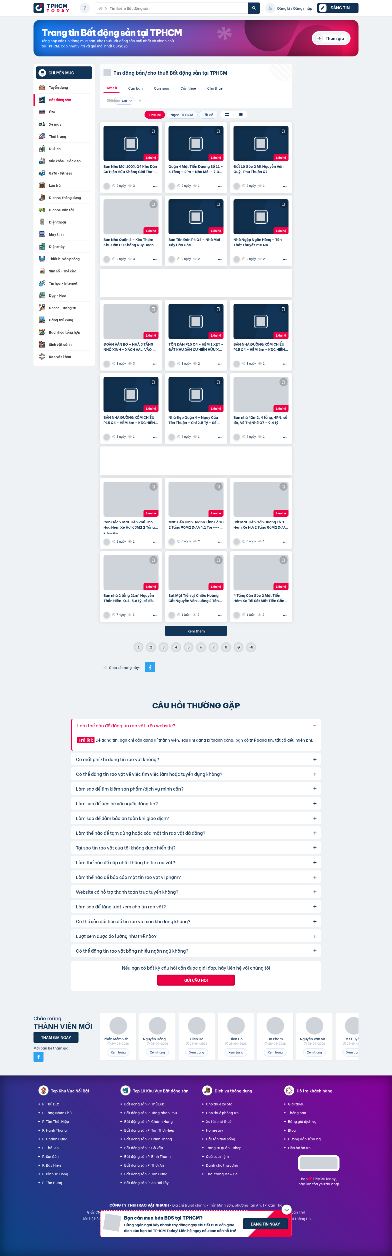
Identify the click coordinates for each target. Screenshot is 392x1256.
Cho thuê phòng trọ (222, 1112)
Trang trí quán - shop (224, 1147)
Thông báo (297, 1112)
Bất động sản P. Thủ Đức (144, 1103)
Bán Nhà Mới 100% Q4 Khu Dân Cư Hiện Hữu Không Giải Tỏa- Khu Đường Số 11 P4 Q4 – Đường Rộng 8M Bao (130, 169)
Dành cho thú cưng (222, 1165)
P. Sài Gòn (50, 1156)
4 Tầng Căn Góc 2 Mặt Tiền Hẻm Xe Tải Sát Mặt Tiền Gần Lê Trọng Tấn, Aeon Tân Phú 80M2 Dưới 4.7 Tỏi (259, 598)
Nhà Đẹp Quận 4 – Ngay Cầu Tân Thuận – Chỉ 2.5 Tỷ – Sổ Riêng (193, 420)
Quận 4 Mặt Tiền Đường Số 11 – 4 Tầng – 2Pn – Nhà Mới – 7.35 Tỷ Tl (195, 169)
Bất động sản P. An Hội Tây (146, 1182)
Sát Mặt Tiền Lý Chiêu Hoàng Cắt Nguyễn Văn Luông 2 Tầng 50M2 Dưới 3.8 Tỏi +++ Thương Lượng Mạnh (195, 598)
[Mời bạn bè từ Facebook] (39, 1057)
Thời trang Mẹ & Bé (222, 1173)
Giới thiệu (296, 1103)
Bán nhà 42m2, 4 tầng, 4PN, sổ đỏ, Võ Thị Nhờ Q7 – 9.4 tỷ (260, 420)
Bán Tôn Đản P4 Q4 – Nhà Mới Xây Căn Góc (194, 242)
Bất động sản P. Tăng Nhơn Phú (150, 1112)
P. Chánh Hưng (55, 1138)
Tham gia (335, 38)
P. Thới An (50, 1147)
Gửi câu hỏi (196, 980)
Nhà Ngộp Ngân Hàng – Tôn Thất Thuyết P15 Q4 (258, 242)
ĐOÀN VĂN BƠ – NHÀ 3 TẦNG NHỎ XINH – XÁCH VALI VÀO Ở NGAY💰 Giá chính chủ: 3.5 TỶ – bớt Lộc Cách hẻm (130, 346)
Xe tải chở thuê (219, 1121)
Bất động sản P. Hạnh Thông (148, 1138)
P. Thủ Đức (51, 1103)
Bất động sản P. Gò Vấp (143, 1147)
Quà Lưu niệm (217, 1156)
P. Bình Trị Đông (55, 1173)
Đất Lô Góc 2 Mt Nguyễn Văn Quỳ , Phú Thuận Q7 (259, 169)
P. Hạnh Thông (54, 1130)
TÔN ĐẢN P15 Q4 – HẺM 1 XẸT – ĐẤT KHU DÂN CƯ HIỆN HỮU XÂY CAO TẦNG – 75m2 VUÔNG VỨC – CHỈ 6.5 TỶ (196, 346)
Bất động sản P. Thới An (144, 1165)
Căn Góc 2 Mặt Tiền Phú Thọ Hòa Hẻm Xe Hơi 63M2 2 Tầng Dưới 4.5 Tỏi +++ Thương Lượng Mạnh (131, 524)
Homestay (214, 1130)
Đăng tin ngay (265, 1224)
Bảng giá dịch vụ (302, 1121)
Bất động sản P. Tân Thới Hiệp (149, 1130)
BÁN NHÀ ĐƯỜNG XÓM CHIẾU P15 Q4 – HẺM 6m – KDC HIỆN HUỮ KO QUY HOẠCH (259, 346)
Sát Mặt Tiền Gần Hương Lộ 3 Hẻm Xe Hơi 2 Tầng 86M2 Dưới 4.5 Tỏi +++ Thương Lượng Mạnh (260, 524)
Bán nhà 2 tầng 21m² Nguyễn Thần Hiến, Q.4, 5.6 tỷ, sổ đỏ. (129, 598)
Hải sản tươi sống (220, 1138)
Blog (292, 1130)
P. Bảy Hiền (51, 1165)
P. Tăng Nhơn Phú (57, 1112)
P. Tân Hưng (52, 1182)
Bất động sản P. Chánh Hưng (148, 1121)
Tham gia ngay (56, 1037)
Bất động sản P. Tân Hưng (146, 1173)
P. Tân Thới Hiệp (55, 1121)
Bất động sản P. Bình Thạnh (147, 1156)
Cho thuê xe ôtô (219, 1103)
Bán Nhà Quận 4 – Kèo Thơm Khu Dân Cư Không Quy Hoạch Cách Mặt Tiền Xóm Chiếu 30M (131, 242)
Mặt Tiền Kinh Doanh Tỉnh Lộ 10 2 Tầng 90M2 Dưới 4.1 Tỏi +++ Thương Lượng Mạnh (196, 524)
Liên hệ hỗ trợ (299, 1147)
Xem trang (118, 1052)
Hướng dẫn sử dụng (304, 1138)
